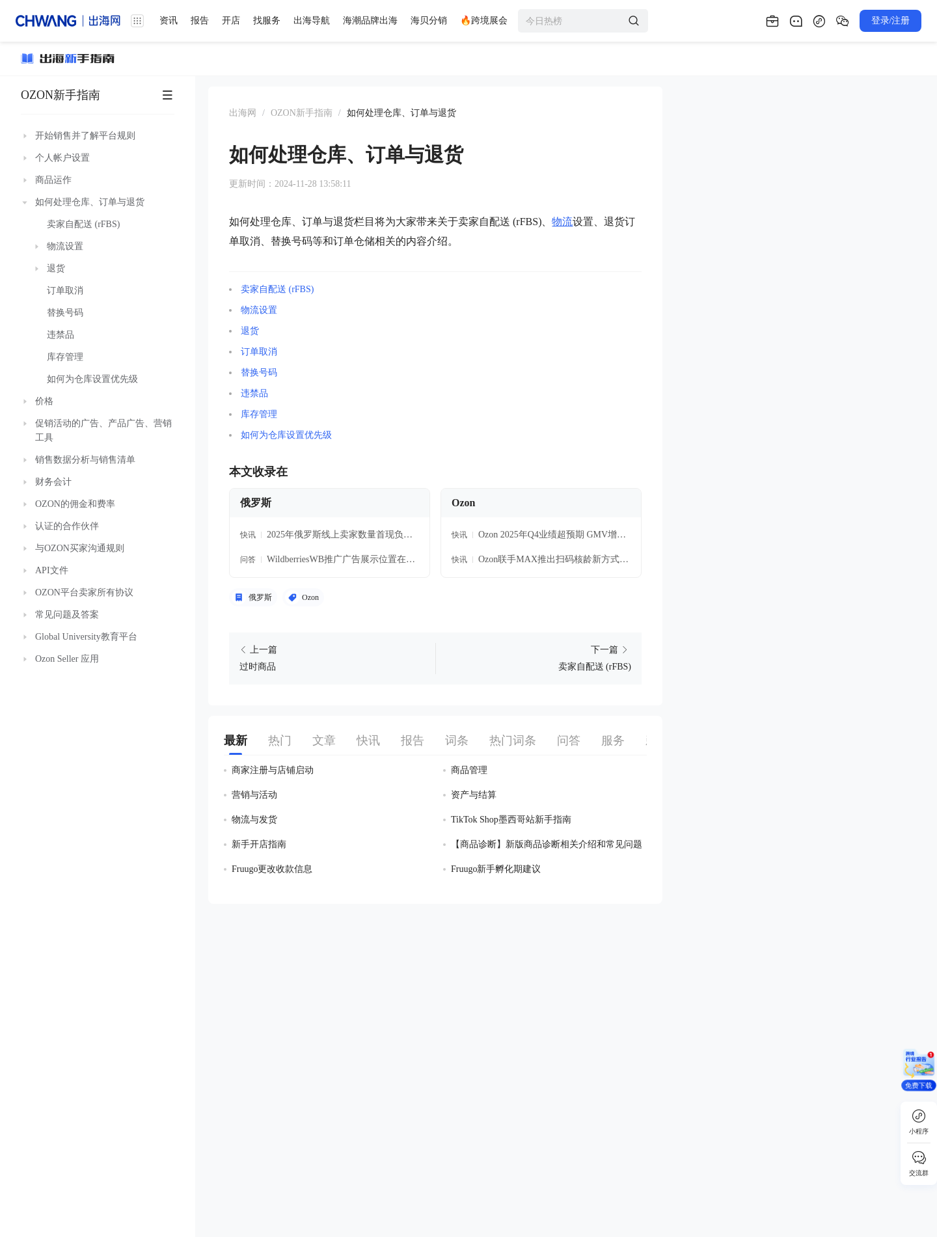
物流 (562, 221)
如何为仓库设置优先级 (286, 435)
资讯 (168, 20)
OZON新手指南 (60, 95)
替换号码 (259, 372)
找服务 (266, 20)
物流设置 (259, 310)
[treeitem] (97, 136)
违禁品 (254, 393)
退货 (250, 331)
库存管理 (259, 414)
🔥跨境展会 (484, 20)
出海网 (242, 113)
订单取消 (259, 352)
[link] (242, 113)
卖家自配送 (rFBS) (277, 289)
